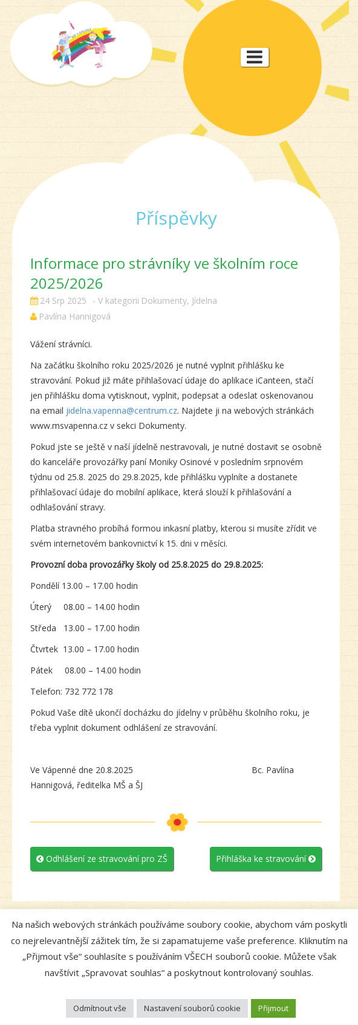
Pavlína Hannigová (75, 316)
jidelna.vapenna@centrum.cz (121, 410)
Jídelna (204, 300)
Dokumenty (164, 300)
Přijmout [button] (273, 1008)
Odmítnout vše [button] (99, 1008)
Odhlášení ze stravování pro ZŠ (102, 858)
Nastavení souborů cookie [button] (192, 1008)
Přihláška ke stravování (266, 858)
